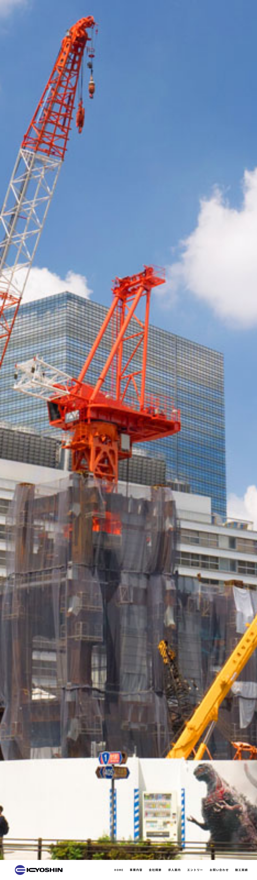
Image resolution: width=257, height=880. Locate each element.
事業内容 (136, 870)
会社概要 (155, 870)
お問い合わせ (219, 870)
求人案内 (174, 870)
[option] (128, 440)
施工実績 (241, 870)
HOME (118, 870)
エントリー (195, 870)
